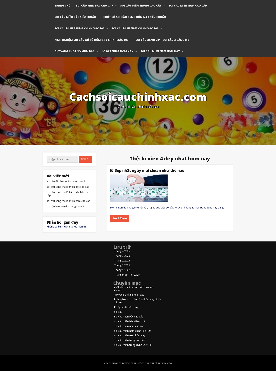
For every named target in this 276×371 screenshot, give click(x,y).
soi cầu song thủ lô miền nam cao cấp (68, 200)
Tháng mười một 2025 (127, 274)
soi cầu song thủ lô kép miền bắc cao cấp (68, 194)
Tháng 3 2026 (122, 255)
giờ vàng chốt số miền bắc (75, 51)
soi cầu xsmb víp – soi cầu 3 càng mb (162, 40)
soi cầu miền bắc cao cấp (94, 5)
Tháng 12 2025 (122, 270)
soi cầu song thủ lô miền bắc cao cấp (68, 186)
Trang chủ (62, 5)
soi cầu (118, 311)
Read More (120, 218)
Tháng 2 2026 (122, 260)
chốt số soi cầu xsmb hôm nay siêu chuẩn (134, 17)
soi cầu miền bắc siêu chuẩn (75, 17)
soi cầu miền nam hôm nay (160, 51)
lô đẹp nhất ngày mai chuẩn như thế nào (147, 170)
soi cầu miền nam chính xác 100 (135, 28)
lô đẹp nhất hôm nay (117, 51)
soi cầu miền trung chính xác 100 (79, 28)
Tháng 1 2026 (122, 265)
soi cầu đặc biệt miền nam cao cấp (66, 181)
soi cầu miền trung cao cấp (140, 5)
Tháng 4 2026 (122, 251)
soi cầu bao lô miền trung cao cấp (66, 206)
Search (85, 159)
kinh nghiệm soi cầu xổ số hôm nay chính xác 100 (91, 40)
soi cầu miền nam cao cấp (188, 5)
